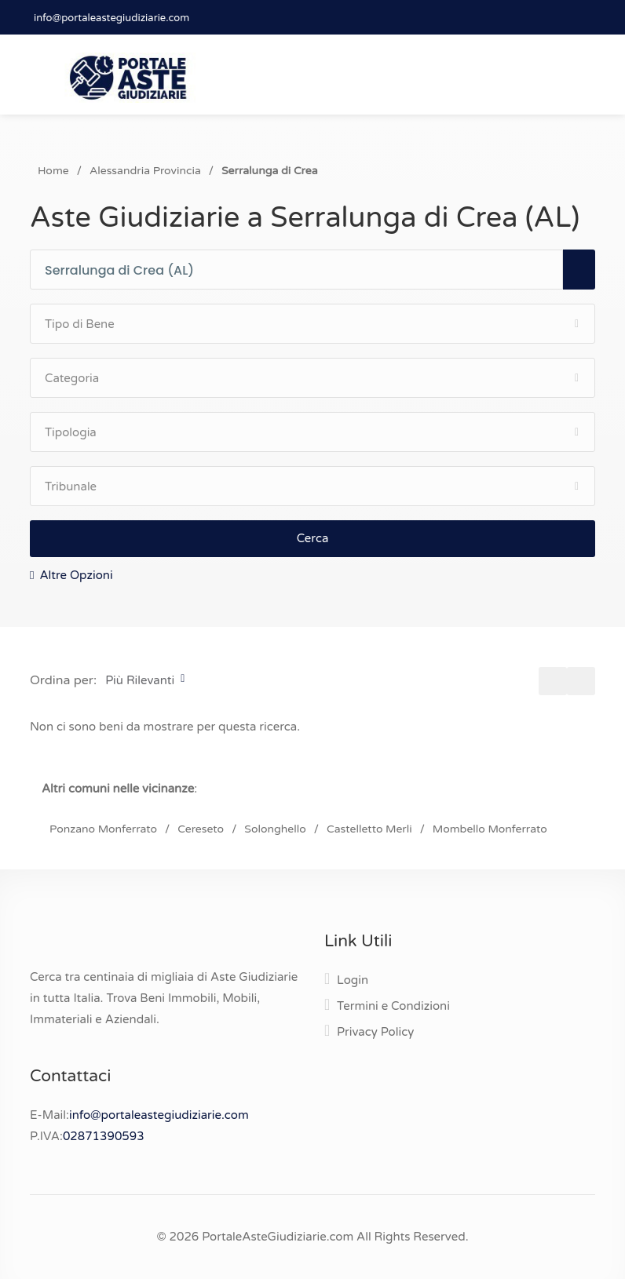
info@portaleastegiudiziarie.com (111, 18)
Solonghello (274, 829)
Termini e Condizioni (393, 1006)
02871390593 (103, 1136)
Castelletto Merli (369, 829)
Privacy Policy (375, 1032)
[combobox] (303, 270)
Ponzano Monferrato (103, 829)
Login (352, 980)
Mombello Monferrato (490, 829)
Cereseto (200, 829)
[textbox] (303, 270)
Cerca (313, 538)
